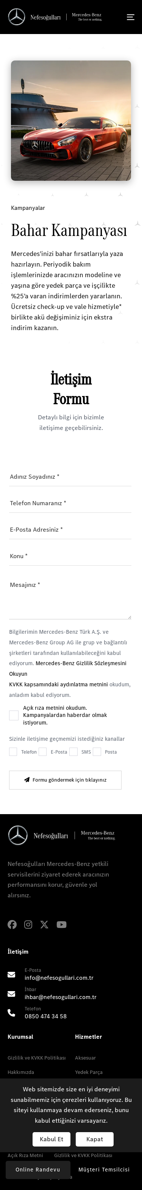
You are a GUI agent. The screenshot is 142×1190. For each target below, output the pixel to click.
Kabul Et (51, 1139)
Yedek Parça (89, 1072)
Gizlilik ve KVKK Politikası (37, 1057)
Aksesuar (85, 1057)
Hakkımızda (21, 1072)
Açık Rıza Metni (25, 1155)
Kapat (94, 1139)
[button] (104, 1170)
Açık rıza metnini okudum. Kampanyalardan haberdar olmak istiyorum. (65, 715)
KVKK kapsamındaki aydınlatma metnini (59, 684)
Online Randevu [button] (38, 1169)
